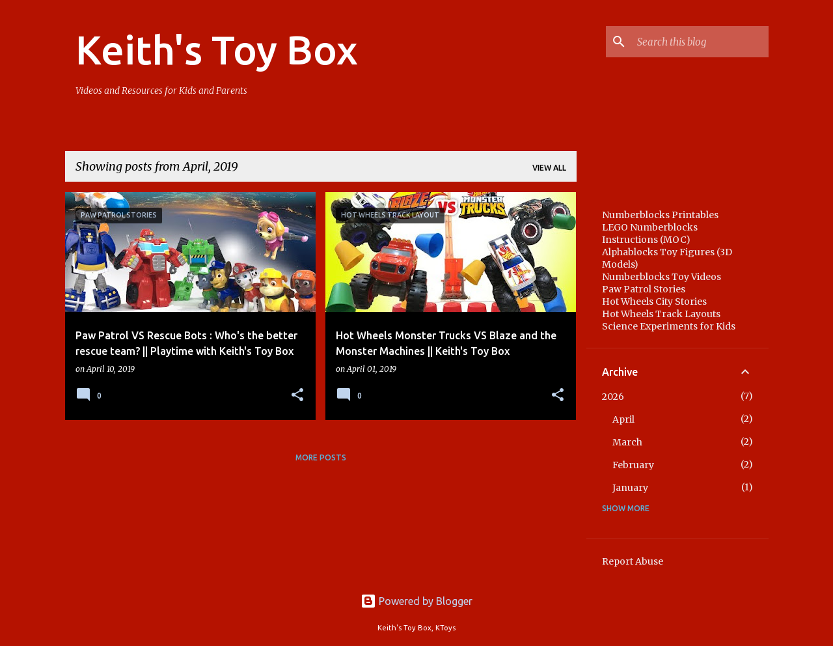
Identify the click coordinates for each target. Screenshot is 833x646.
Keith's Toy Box (216, 49)
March (627, 442)
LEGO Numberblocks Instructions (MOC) (650, 233)
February (633, 465)
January (630, 488)
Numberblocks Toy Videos (661, 277)
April (623, 419)
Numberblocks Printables (660, 215)
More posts (320, 457)
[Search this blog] (700, 41)
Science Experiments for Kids (668, 326)
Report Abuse (632, 561)
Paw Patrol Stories (643, 289)
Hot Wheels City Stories (654, 301)
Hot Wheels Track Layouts (661, 314)
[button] (297, 395)
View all (549, 167)
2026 (613, 396)
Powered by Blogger (416, 601)
